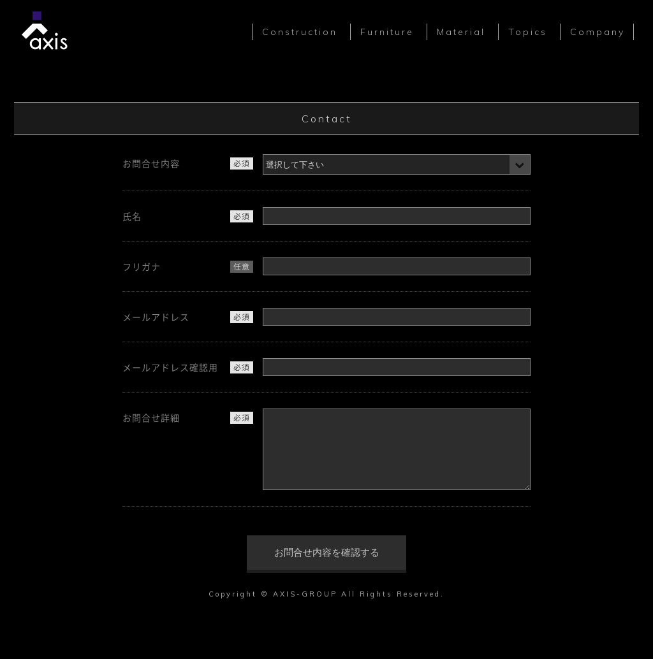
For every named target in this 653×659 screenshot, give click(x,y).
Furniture (387, 32)
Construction (299, 32)
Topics (527, 32)
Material (461, 32)
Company (597, 32)
